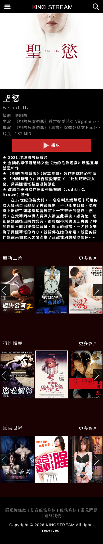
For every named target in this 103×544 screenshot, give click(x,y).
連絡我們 (52, 515)
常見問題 (89, 510)
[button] (98, 290)
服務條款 (69, 510)
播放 (51, 145)
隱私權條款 (15, 510)
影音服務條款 (43, 510)
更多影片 (88, 258)
